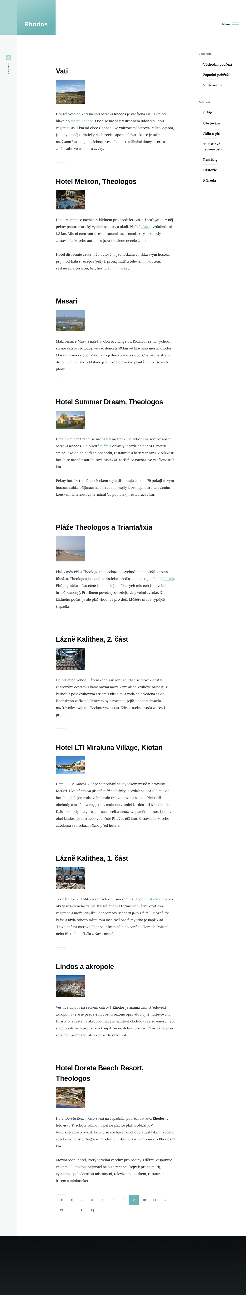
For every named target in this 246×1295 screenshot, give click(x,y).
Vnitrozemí (212, 85)
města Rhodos (82, 121)
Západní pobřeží (216, 75)
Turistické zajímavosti (212, 146)
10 (145, 1201)
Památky (210, 159)
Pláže (207, 113)
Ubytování (211, 123)
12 (166, 1201)
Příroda (209, 180)
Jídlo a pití (211, 133)
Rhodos (36, 24)
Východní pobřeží (217, 64)
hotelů (168, 578)
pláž (144, 226)
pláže (104, 446)
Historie (210, 170)
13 (62, 1211)
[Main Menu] (229, 24)
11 (156, 1201)
